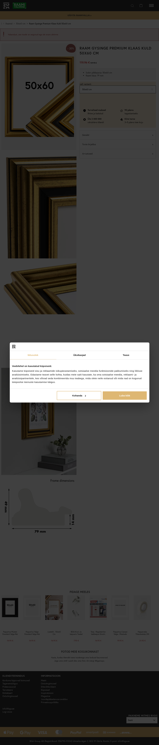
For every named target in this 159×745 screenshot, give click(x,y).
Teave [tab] (126, 355)
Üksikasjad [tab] (79, 355)
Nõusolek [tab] (33, 355)
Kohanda (79, 395)
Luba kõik (124, 395)
